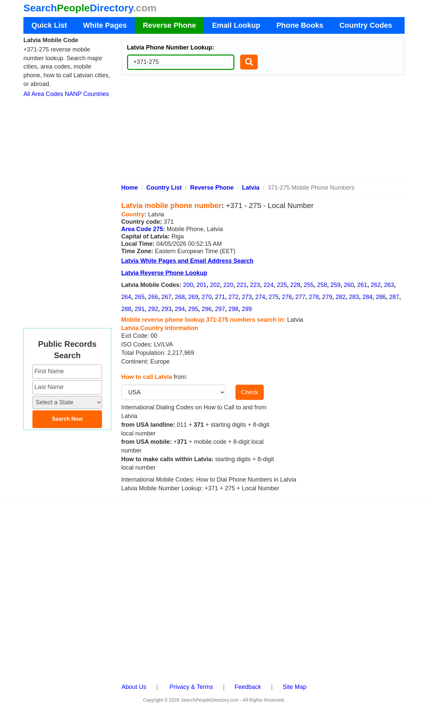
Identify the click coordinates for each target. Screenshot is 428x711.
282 (341, 297)
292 (153, 309)
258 (322, 285)
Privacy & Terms (191, 687)
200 (188, 285)
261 (362, 285)
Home (129, 187)
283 (354, 297)
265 (140, 297)
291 (140, 309)
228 (295, 285)
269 (193, 297)
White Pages (105, 25)
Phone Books (299, 25)
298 (233, 309)
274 (260, 297)
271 (220, 297)
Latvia (250, 187)
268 (180, 297)
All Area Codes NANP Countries (66, 94)
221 (242, 285)
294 (180, 309)
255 (309, 285)
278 (314, 297)
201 (202, 285)
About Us (134, 687)
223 (255, 285)
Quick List (49, 25)
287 (394, 297)
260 (349, 285)
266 (153, 297)
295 (193, 309)
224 (268, 285)
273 (247, 297)
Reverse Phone (169, 25)
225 (282, 285)
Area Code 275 (142, 229)
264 (126, 297)
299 (247, 309)
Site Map (294, 687)
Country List (164, 187)
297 (220, 309)
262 (375, 285)
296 (207, 309)
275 (274, 297)
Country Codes (365, 25)
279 (327, 297)
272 (233, 297)
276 (287, 297)
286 (381, 297)
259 (335, 285)
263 (389, 285)
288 (126, 309)
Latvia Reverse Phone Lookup (164, 273)
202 (215, 285)
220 (228, 285)
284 (367, 297)
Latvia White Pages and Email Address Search (187, 261)
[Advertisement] (263, 130)
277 (300, 297)
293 (167, 309)
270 (207, 297)
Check (249, 392)
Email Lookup (236, 25)
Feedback (248, 687)
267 (167, 297)
